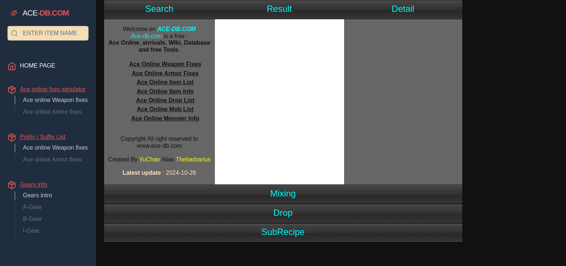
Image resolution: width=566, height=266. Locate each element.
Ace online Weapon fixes (55, 100)
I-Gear (31, 231)
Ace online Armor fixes (52, 112)
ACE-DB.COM (176, 29)
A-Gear (32, 207)
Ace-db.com (146, 36)
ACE (46, 12)
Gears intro (37, 195)
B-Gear (32, 219)
